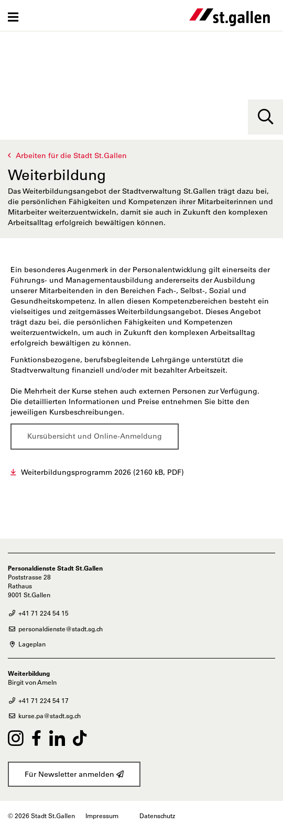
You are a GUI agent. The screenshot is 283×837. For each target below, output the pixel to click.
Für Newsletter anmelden (74, 774)
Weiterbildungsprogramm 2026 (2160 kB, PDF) (102, 472)
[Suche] (265, 117)
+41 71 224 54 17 (38, 700)
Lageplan (27, 644)
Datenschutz (157, 815)
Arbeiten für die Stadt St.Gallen (71, 155)
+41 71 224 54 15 (38, 613)
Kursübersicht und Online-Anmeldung (94, 436)
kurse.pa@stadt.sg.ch (44, 715)
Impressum (101, 815)
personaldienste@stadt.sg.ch (55, 628)
